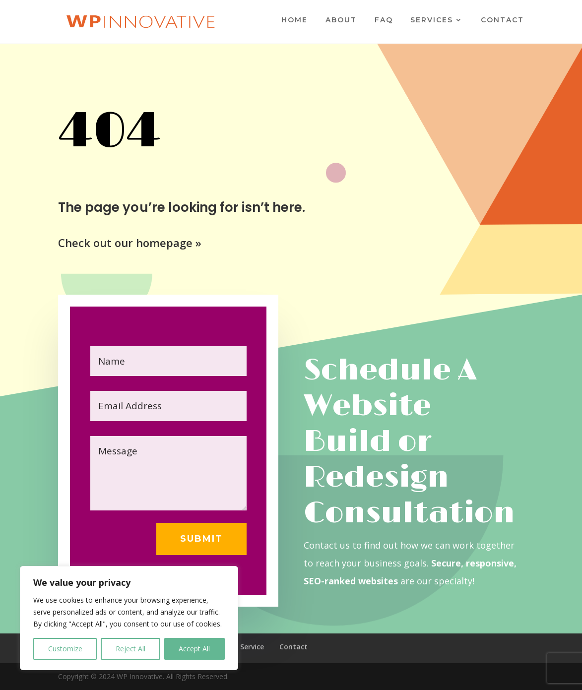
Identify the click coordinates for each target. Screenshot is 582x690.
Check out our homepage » (129, 242)
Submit (201, 538)
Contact (502, 20)
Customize (65, 648)
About (341, 20)
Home (294, 20)
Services (431, 20)
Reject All (130, 648)
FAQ (384, 20)
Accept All (194, 648)
